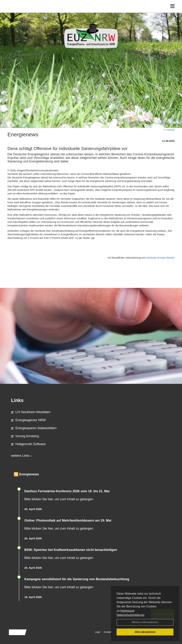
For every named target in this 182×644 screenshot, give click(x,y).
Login (97, 632)
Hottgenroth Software (28, 444)
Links (17, 400)
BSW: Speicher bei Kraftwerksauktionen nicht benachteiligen (70, 550)
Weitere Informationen (145, 622)
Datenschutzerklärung (130, 614)
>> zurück (169, 129)
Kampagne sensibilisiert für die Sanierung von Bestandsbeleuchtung (76, 579)
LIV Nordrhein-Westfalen (30, 412)
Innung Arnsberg (25, 436)
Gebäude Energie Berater (160, 257)
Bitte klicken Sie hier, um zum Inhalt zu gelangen (58, 499)
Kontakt (107, 632)
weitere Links (21, 455)
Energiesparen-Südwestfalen (34, 428)
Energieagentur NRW (28, 420)
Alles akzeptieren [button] (145, 631)
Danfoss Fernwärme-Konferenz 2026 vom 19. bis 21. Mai (66, 491)
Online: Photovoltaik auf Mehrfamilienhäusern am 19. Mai (67, 520)
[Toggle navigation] (172, 10)
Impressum (127, 610)
